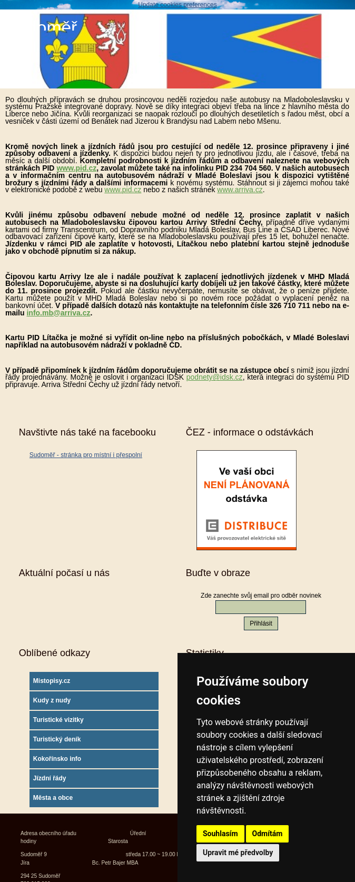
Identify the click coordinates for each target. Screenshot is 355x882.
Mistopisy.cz (51, 681)
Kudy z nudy (52, 700)
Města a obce (53, 797)
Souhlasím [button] (220, 833)
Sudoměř (41, 27)
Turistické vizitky (58, 720)
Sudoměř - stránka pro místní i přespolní (85, 455)
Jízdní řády (49, 778)
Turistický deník (57, 739)
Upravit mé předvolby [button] (238, 852)
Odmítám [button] (267, 833)
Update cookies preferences (177, 4)
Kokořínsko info (57, 758)
